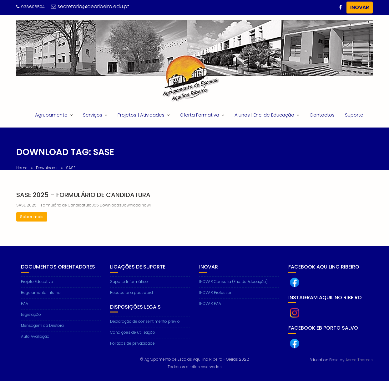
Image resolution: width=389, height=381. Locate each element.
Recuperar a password (131, 298)
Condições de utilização (132, 338)
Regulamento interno (41, 298)
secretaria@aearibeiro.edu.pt (90, 6)
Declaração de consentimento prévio (145, 327)
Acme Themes (359, 359)
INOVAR (359, 7)
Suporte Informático (129, 287)
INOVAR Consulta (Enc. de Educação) (233, 287)
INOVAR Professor (215, 298)
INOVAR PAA (210, 309)
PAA (24, 309)
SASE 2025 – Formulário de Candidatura (83, 194)
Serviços (92, 115)
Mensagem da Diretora (42, 331)
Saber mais (31, 217)
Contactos (322, 115)
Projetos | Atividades (141, 115)
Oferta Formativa (199, 115)
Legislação (31, 320)
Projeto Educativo (37, 287)
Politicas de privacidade (132, 349)
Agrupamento (51, 115)
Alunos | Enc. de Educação (264, 115)
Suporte (354, 115)
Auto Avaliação (35, 342)
